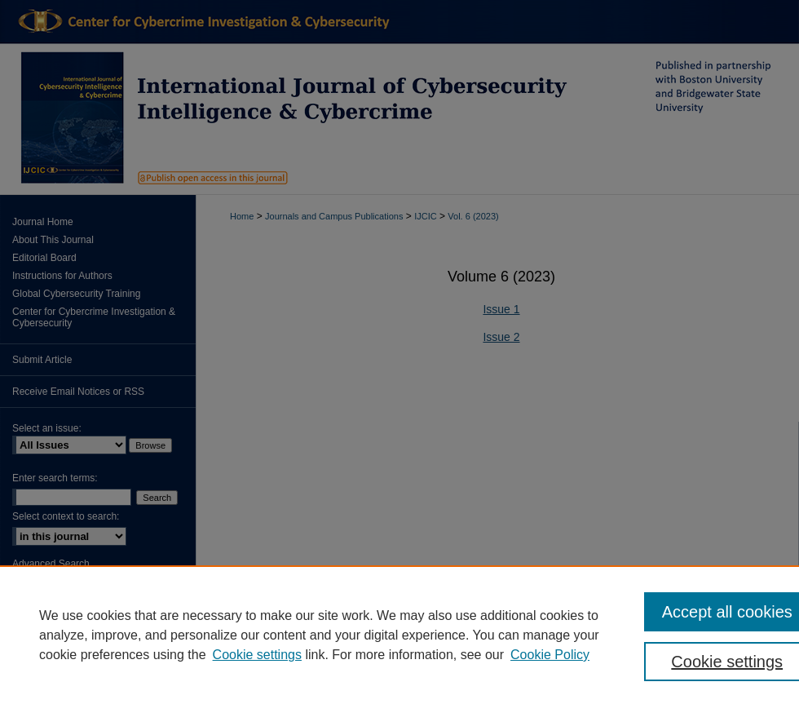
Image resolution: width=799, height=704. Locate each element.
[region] (399, 634)
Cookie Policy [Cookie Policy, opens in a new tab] (549, 655)
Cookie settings (257, 655)
